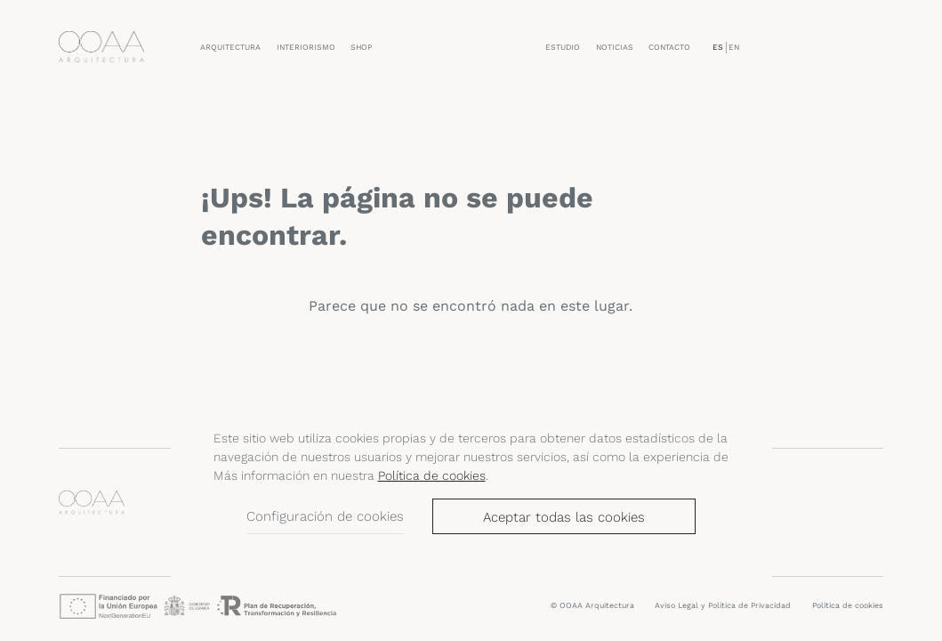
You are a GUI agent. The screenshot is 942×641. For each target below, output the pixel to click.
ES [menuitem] (718, 47)
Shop (361, 47)
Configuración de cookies (325, 516)
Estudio (562, 47)
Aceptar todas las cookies (564, 517)
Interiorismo (306, 47)
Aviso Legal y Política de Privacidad (723, 605)
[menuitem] (718, 47)
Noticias (614, 47)
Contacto (669, 47)
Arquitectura (230, 47)
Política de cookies (432, 475)
